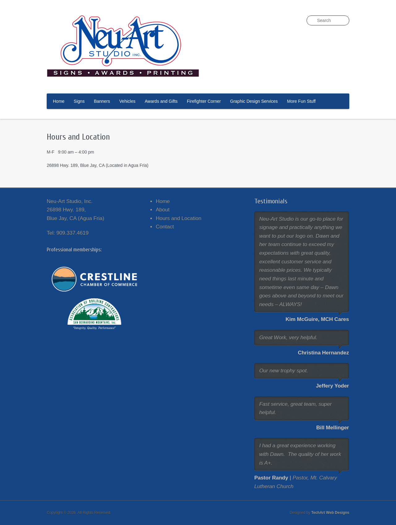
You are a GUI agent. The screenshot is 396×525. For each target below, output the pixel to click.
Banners (102, 101)
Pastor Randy (271, 478)
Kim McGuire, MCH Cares (317, 319)
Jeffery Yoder (332, 386)
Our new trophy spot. (283, 371)
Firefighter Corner (204, 101)
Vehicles (127, 101)
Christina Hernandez (323, 353)
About (162, 210)
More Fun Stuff (301, 101)
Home (58, 101)
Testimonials (270, 201)
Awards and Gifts (161, 101)
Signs (79, 101)
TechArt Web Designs (330, 512)
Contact (165, 227)
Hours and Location (178, 218)
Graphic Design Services (254, 101)
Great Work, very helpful (287, 338)
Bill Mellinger (332, 428)
